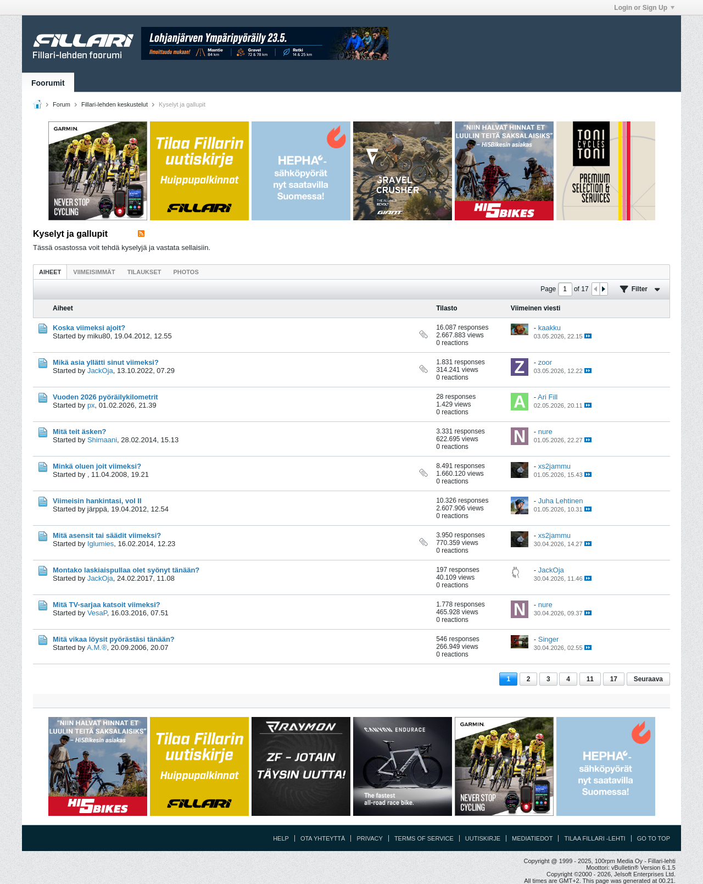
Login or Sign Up (644, 8)
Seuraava (648, 679)
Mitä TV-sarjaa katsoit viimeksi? (106, 605)
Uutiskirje (482, 838)
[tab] (50, 271)
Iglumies (100, 544)
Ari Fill (547, 397)
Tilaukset (144, 272)
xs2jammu (554, 466)
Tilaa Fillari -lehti (594, 838)
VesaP (97, 613)
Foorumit (48, 83)
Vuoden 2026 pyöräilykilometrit (105, 397)
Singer (548, 639)
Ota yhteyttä (322, 838)
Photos (185, 272)
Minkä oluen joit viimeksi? (97, 466)
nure (545, 431)
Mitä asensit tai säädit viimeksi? (107, 535)
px (91, 405)
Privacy (369, 838)
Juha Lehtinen (560, 501)
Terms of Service (424, 838)
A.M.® (97, 647)
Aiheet (50, 272)
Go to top (653, 838)
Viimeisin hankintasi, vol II (97, 501)
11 (590, 679)
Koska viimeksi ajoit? (89, 328)
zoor (545, 362)
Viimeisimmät (94, 272)
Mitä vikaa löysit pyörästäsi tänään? (114, 639)
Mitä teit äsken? (80, 431)
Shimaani (102, 440)
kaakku (549, 328)
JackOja (100, 370)
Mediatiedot (532, 838)
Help (281, 838)
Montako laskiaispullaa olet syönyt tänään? (126, 570)
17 (613, 679)
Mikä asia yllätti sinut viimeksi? (106, 362)
